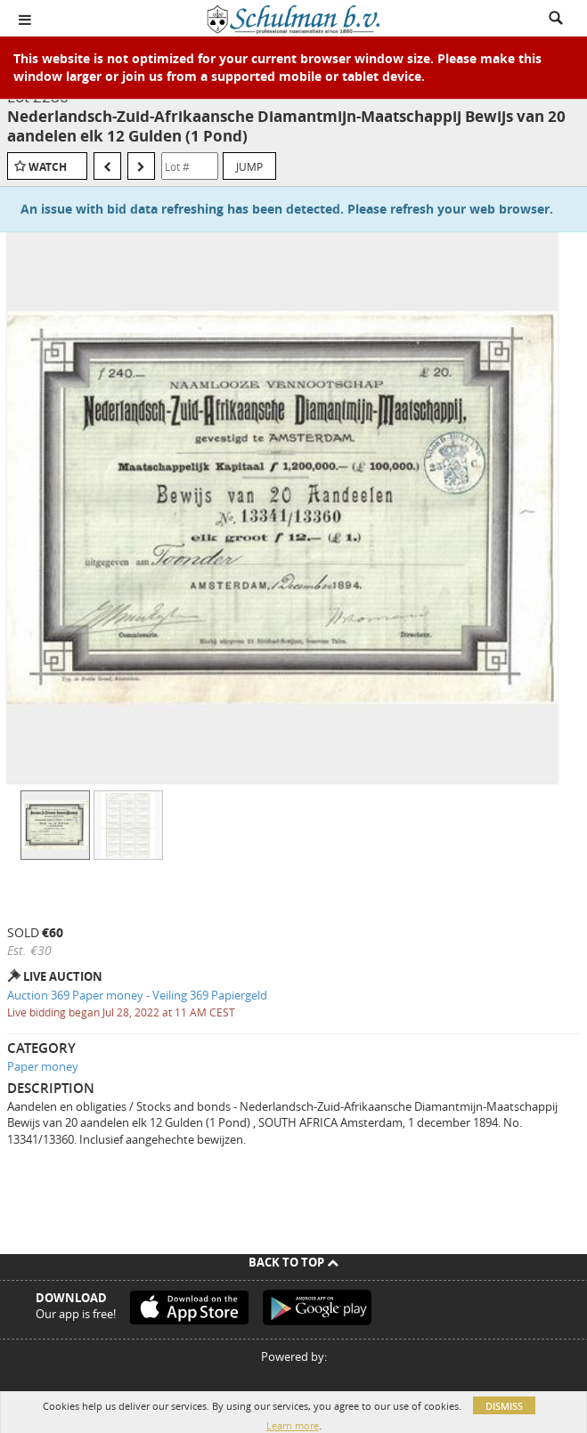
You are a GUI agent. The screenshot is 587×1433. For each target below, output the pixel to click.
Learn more (292, 1425)
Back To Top (293, 1262)
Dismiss (504, 1406)
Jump (249, 166)
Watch (48, 166)
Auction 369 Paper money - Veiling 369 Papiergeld (137, 995)
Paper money (42, 1066)
